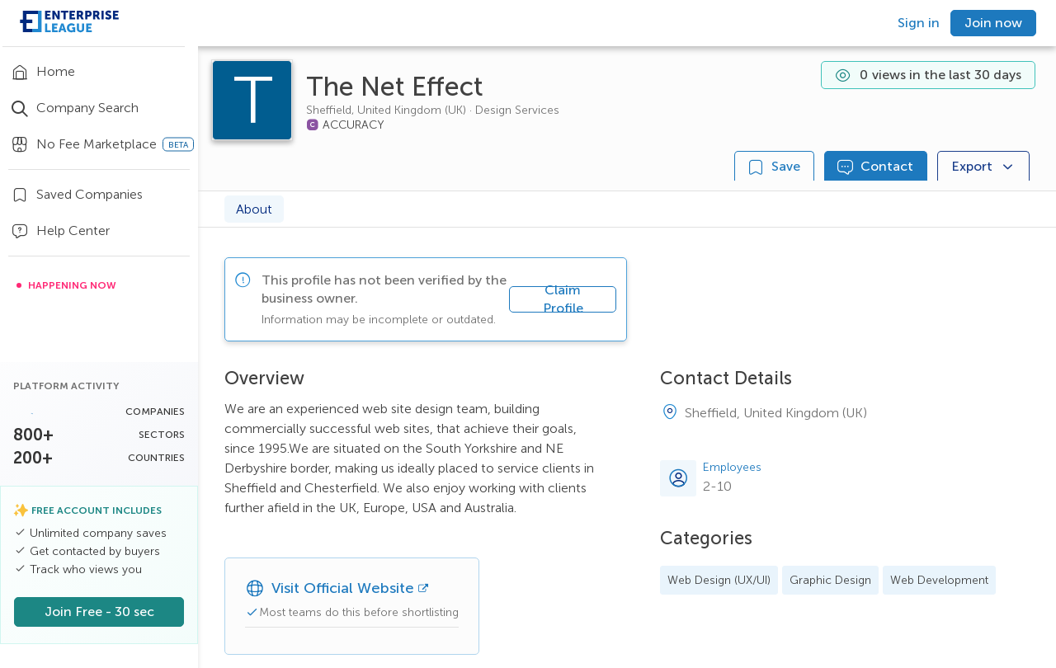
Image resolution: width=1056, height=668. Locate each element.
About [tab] (254, 209)
